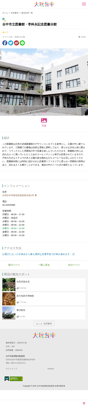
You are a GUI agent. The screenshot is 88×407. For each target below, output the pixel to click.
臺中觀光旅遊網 (44, 4)
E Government (7, 378)
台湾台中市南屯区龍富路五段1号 (18, 195)
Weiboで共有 (16, 42)
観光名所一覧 (27, 13)
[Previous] (4, 82)
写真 (44, 125)
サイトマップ (11, 369)
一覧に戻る (44, 265)
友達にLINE (22, 42)
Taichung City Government (44, 335)
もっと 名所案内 (44, 323)
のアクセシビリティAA (16, 378)
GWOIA (50, 369)
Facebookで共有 (4, 42)
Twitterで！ (10, 42)
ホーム (5, 13)
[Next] (84, 82)
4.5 (5, 32)
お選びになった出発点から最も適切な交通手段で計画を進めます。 (37, 254)
